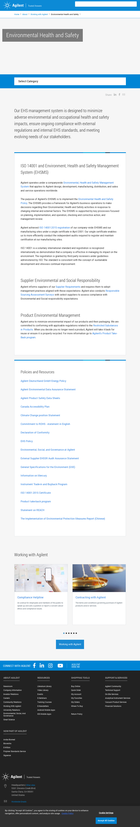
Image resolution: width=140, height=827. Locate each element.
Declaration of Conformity (35, 432)
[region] (70, 816)
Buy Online (75, 686)
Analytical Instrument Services (117, 698)
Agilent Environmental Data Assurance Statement (48, 389)
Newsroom (7, 686)
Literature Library (44, 686)
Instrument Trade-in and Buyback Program (44, 484)
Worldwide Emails (18, 801)
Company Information (12, 690)
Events (40, 694)
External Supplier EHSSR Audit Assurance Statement (50, 458)
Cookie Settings (106, 812)
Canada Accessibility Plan (35, 406)
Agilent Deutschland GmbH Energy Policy (43, 380)
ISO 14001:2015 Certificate (36, 492)
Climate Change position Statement (40, 415)
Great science (9, 719)
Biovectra (7, 743)
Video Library (42, 690)
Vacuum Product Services (116, 702)
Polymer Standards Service (14, 751)
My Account (76, 694)
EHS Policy (27, 441)
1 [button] (64, 633)
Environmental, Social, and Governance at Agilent (48, 449)
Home (16, 14)
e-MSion (6, 747)
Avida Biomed (9, 739)
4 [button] (72, 633)
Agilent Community (113, 686)
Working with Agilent (39, 14)
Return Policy (76, 714)
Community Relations (12, 702)
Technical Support (112, 690)
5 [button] (74, 633)
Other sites (30, 785)
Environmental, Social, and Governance (14, 714)
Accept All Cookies (106, 820)
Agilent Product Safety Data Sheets (40, 398)
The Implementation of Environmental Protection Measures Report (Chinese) (63, 518)
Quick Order (76, 690)
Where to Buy (77, 706)
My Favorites (76, 698)
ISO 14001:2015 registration (54, 227)
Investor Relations (10, 694)
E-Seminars (42, 698)
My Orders (75, 702)
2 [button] (67, 633)
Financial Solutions (113, 706)
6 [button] (77, 633)
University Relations (11, 710)
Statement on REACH (32, 510)
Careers (6, 698)
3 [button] (69, 633)
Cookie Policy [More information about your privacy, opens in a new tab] (67, 813)
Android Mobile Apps (46, 710)
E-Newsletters (43, 706)
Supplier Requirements (68, 286)
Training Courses (44, 702)
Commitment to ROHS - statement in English (45, 424)
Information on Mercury (34, 475)
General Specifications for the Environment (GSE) (48, 467)
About (24, 14)
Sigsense (7, 755)
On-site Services (111, 694)
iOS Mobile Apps (44, 714)
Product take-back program (36, 501)
